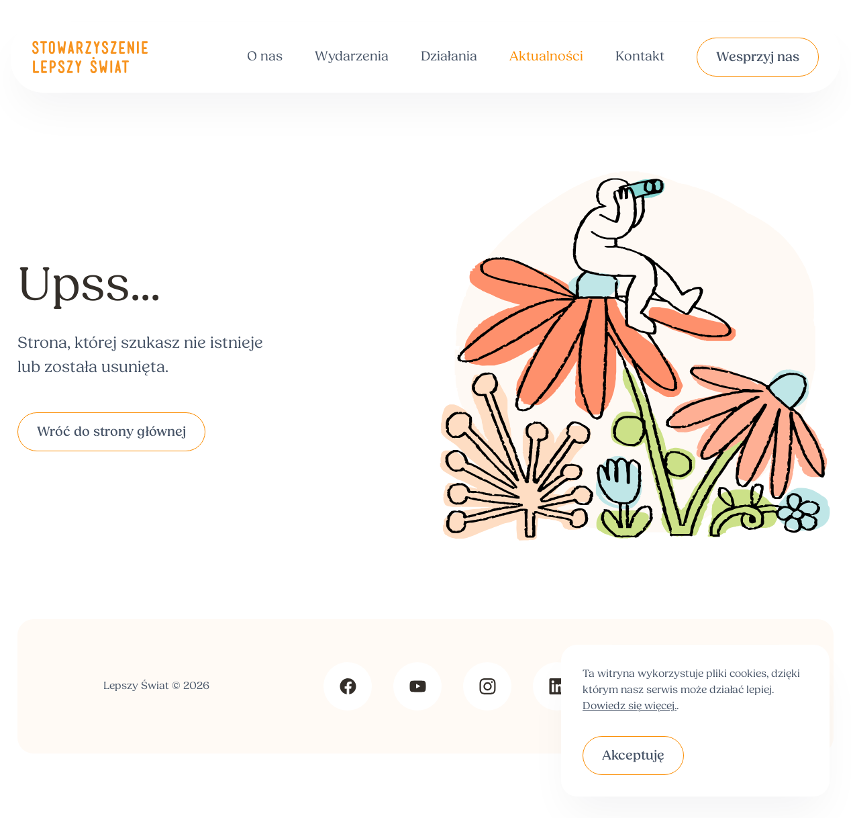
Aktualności (546, 57)
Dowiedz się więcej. (630, 706)
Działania (449, 57)
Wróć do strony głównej (111, 432)
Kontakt (639, 57)
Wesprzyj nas (757, 57)
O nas (265, 57)
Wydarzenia (352, 57)
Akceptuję (633, 756)
